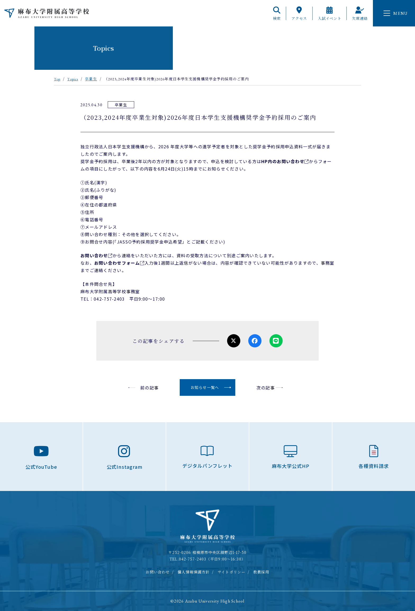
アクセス (299, 13)
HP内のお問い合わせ (282, 161)
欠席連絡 (360, 13)
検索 (277, 13)
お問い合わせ (94, 255)
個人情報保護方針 (194, 572)
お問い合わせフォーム (117, 263)
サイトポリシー (231, 572)
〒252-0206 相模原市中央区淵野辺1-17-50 (207, 552)
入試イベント (329, 13)
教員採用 (261, 572)
